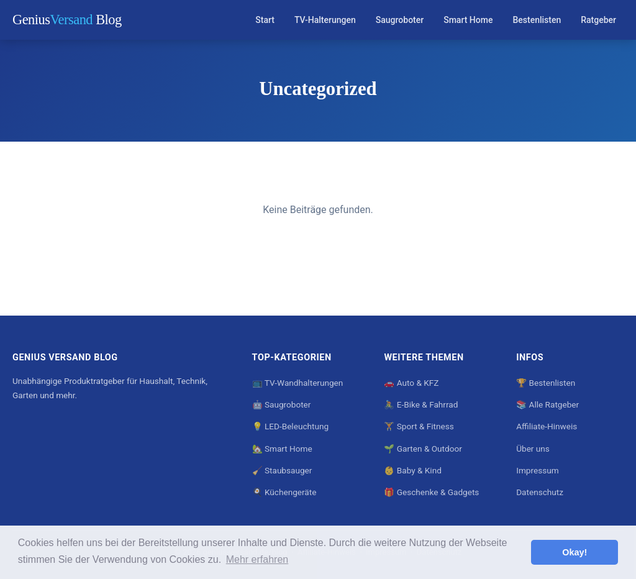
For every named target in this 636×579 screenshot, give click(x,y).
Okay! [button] (574, 552)
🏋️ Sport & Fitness (418, 426)
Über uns (533, 449)
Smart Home (468, 20)
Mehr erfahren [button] (257, 559)
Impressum (537, 470)
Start (265, 20)
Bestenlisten (536, 20)
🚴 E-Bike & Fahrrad (421, 404)
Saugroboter (400, 20)
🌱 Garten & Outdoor (422, 449)
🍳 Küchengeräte (284, 492)
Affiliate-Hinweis (546, 426)
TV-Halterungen (325, 20)
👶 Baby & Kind (412, 470)
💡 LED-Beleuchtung (290, 426)
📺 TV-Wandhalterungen (297, 383)
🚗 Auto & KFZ (411, 383)
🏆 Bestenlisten (545, 383)
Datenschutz (539, 492)
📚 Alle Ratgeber (547, 404)
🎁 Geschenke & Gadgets (431, 492)
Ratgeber (598, 20)
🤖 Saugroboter (281, 404)
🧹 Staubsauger (282, 470)
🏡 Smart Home (282, 449)
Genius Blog (67, 19)
